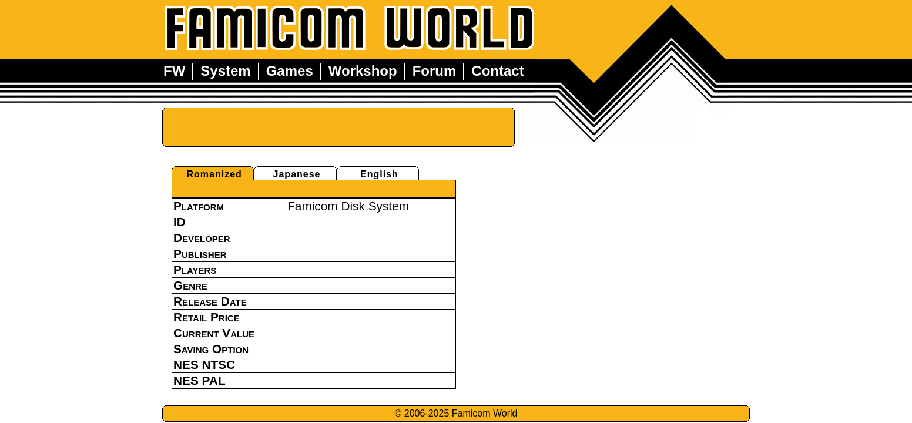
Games (289, 71)
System (225, 71)
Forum (435, 71)
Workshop (362, 71)
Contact (497, 71)
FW (174, 71)
